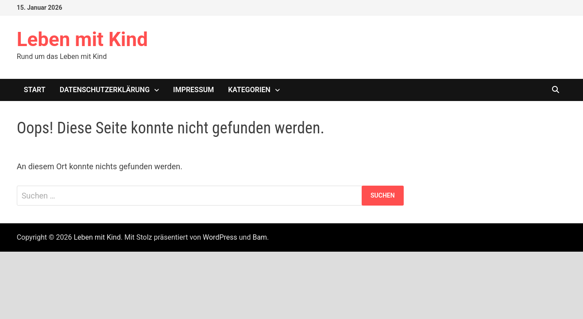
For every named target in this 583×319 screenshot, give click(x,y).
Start (35, 90)
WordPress (220, 237)
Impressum (193, 90)
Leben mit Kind (82, 39)
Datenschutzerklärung (105, 90)
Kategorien (249, 90)
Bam (259, 237)
